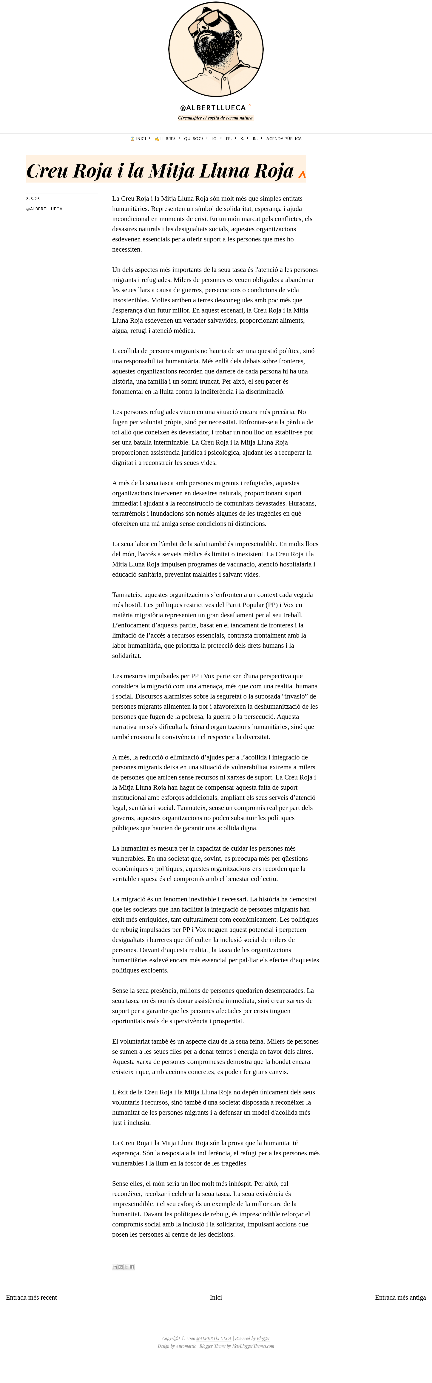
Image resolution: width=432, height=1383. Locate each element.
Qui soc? (193, 138)
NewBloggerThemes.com (253, 1366)
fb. (229, 138)
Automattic (186, 1366)
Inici (216, 1317)
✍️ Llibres (165, 138)
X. (242, 138)
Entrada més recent (32, 1317)
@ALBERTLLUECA (213, 107)
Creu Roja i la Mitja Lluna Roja (170, 169)
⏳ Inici (138, 138)
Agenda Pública (284, 138)
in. (255, 138)
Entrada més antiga (400, 1317)
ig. (215, 138)
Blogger (263, 1358)
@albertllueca (44, 229)
